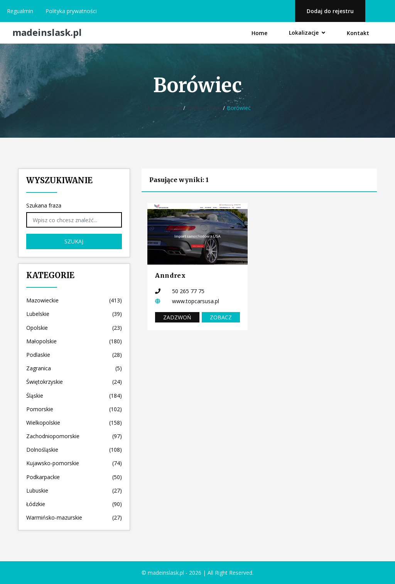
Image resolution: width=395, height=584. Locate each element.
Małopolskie (74, 341)
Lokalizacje (307, 32)
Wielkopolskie (204, 107)
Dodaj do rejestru (330, 11)
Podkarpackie (74, 477)
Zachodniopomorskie (74, 436)
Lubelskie (74, 314)
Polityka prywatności (71, 11)
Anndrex (170, 275)
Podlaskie (74, 355)
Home (259, 33)
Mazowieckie (74, 300)
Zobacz (221, 317)
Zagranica (74, 368)
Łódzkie (74, 504)
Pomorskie (74, 409)
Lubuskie (74, 490)
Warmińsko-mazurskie (74, 517)
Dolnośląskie (74, 449)
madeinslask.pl (47, 32)
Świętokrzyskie (74, 382)
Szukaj (73, 241)
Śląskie (74, 395)
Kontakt (358, 33)
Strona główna (163, 107)
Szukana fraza (43, 205)
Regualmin (20, 11)
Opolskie (74, 328)
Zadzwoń (177, 317)
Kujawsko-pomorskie (74, 463)
